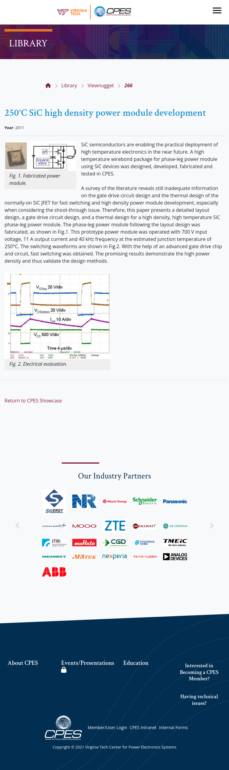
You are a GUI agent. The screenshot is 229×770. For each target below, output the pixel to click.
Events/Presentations (87, 666)
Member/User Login (107, 727)
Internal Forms (173, 727)
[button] (17, 525)
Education (136, 663)
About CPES (23, 663)
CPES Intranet (143, 727)
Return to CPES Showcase (33, 400)
